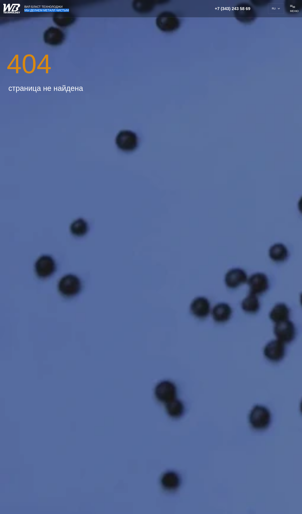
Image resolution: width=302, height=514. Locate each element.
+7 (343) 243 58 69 (232, 8)
